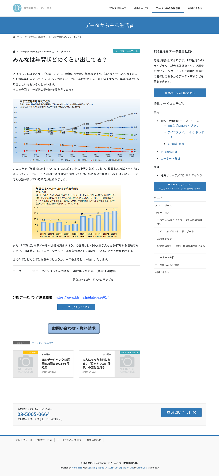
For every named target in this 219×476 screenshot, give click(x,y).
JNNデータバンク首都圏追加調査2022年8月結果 (55, 363)
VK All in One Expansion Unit (120, 467)
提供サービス (162, 212)
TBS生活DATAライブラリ (183, 125)
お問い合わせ (162, 272)
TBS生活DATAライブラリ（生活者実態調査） (179, 222)
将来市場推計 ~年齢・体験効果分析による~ (181, 248)
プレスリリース (163, 205)
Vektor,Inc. (142, 467)
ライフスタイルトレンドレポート (175, 231)
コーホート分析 (170, 158)
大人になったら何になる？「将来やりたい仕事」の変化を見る (96, 363)
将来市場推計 (169, 152)
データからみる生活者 (126, 51)
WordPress (77, 467)
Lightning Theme (95, 467)
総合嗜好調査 (176, 144)
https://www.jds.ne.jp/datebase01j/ (82, 297)
